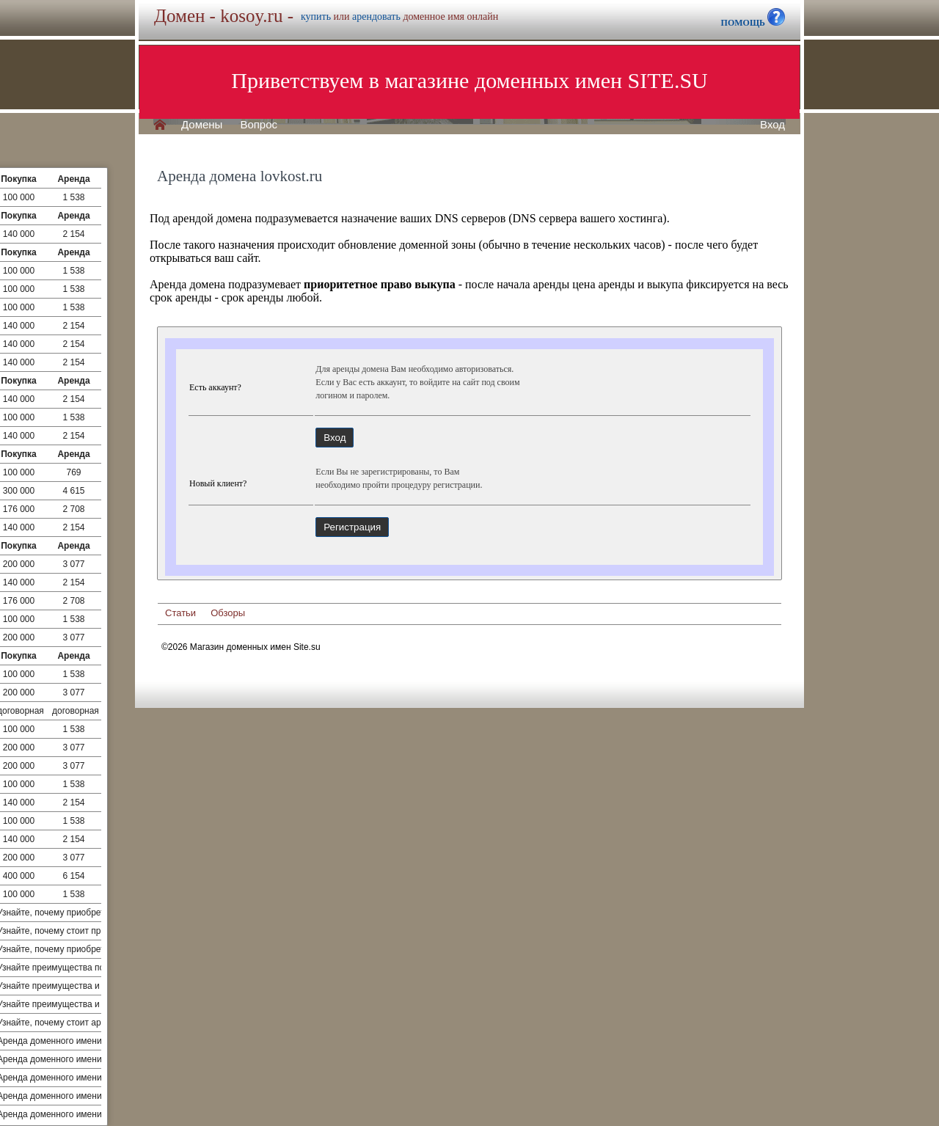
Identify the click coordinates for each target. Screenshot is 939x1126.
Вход (772, 125)
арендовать (376, 16)
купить (316, 16)
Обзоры (228, 612)
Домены (201, 125)
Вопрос (258, 125)
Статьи (180, 612)
